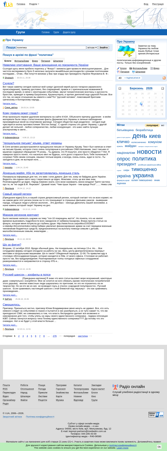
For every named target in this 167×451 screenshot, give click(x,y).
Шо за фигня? (12, 244)
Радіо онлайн (132, 386)
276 (55, 336)
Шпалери (138, 71)
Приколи (42, 392)
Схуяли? (8, 83)
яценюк (121, 183)
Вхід (146, 4)
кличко (123, 141)
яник (157, 180)
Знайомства (62, 392)
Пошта (6, 385)
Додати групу (69, 32)
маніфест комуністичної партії (148, 146)
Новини (78, 396)
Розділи (33, 4)
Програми (61, 385)
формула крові (123, 180)
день (139, 135)
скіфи (126, 170)
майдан (130, 146)
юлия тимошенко (141, 180)
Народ (24, 392)
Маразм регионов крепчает (21, 215)
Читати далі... (10, 103)
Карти (59, 396)
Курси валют (98, 389)
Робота (24, 385)
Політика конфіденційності (40, 416)
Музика (60, 400)
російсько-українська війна (149, 165)
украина (143, 175)
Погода (42, 389)
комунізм (155, 142)
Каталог (78, 385)
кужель (120, 146)
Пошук (41, 385)
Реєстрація (158, 4)
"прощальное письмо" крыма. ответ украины (32, 143)
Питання (123, 71)
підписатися (132, 78)
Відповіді (78, 400)
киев (155, 136)
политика (144, 158)
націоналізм (126, 153)
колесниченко (138, 142)
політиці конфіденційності (123, 445)
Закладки (96, 385)
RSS (5, 389)
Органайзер (9, 400)
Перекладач (9, 392)
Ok (159, 447)
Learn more (123, 448)
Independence (11, 137)
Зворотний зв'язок (12, 416)
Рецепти (42, 400)
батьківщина (125, 130)
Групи (56, 32)
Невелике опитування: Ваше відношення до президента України (45, 65)
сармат (119, 170)
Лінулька (8, 188)
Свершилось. (12, 304)
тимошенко (144, 169)
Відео (154, 68)
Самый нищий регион (17, 194)
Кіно (93, 396)
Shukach (8, 77)
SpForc (7, 299)
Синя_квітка (10, 107)
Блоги (122, 68)
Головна (21, 4)
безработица (144, 130)
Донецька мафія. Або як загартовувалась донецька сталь (41, 173)
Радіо (6, 403)
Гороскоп (61, 389)
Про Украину (126, 41)
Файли (24, 400)
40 (120, 77)
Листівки (42, 396)
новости (149, 151)
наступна (83, 336)
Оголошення (27, 389)
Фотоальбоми (138, 68)
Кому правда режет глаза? (20, 113)
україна (124, 176)
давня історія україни (123, 137)
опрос (123, 159)
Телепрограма (81, 389)
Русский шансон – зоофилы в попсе (27, 274)
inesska (7, 167)
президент (126, 164)
